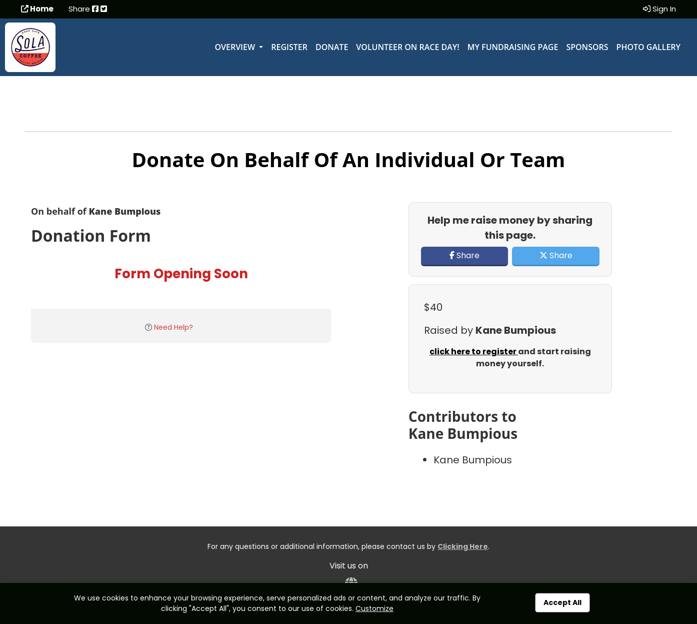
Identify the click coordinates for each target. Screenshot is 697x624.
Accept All (563, 602)
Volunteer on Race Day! (407, 47)
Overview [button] (235, 47)
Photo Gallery (648, 47)
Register (289, 47)
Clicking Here (463, 546)
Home (37, 9)
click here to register (474, 351)
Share (465, 255)
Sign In (659, 9)
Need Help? (173, 327)
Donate (332, 47)
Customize (375, 608)
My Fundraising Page (513, 47)
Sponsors (587, 47)
